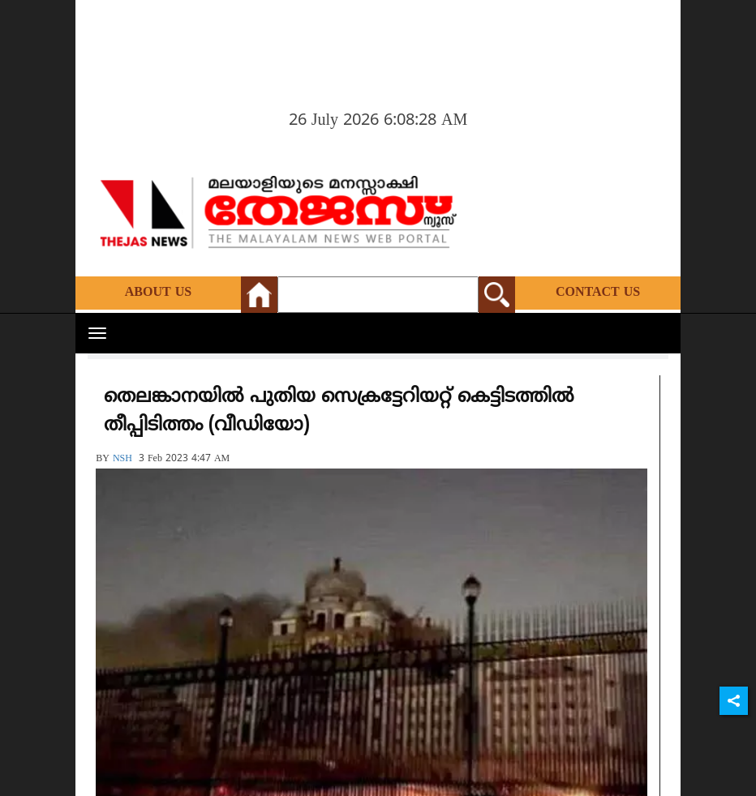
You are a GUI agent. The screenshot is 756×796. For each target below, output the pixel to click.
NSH (122, 459)
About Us (158, 293)
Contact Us (598, 293)
